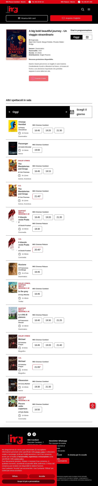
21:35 (58, 217)
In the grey (23, 291)
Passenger (23, 144)
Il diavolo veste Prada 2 (23, 219)
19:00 (37, 150)
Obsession (23, 380)
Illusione (22, 265)
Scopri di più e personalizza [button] (28, 481)
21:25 (58, 320)
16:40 (37, 320)
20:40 (38, 250)
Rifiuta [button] (15, 476)
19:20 (48, 217)
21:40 (38, 196)
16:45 (37, 130)
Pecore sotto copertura (22, 406)
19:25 (48, 130)
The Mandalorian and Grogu (23, 166)
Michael (21, 339)
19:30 (48, 320)
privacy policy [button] (40, 452)
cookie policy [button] (19, 459)
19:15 (48, 171)
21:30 (58, 130)
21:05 (38, 367)
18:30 (37, 229)
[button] (83, 9)
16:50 (37, 410)
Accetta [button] (42, 476)
